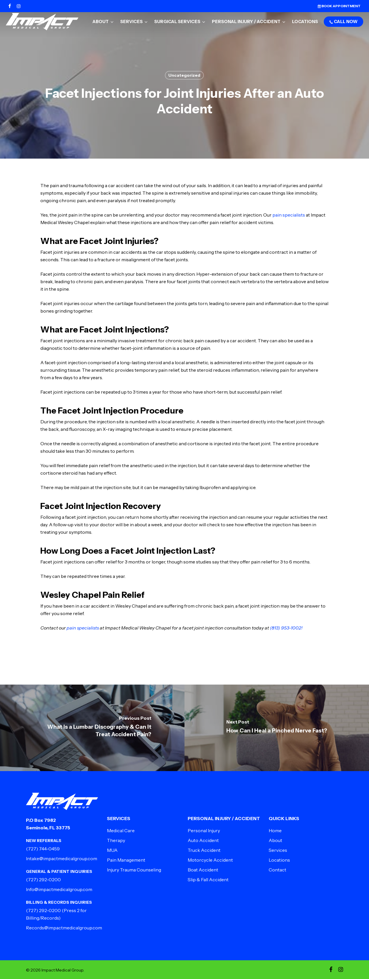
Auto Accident (203, 840)
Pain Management (126, 860)
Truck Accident (204, 850)
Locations (279, 860)
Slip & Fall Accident (208, 879)
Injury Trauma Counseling (134, 870)
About (275, 840)
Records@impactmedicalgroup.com (64, 928)
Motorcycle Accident (210, 860)
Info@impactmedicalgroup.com (59, 889)
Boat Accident (203, 870)
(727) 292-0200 (43, 879)
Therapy (116, 840)
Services (278, 850)
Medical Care (121, 830)
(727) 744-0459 (43, 849)
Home (275, 830)
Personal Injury (204, 830)
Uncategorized (184, 75)
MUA (112, 850)
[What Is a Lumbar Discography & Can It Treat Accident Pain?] (92, 728)
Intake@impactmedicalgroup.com (61, 858)
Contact (277, 870)
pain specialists (288, 215)
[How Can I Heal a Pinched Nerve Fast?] (276, 728)
